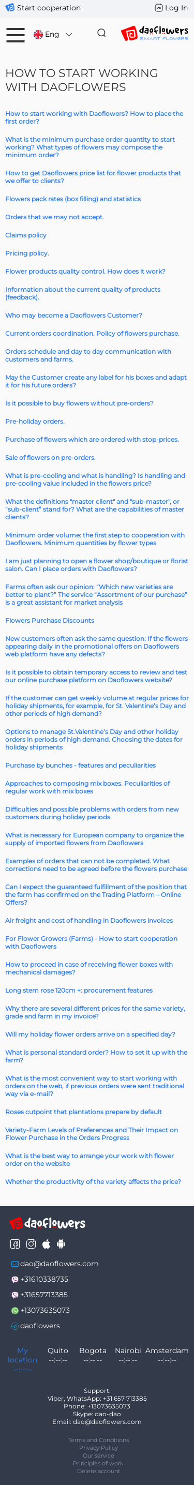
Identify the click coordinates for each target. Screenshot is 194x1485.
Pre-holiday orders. (35, 421)
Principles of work (98, 1463)
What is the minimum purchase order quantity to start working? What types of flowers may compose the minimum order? (90, 147)
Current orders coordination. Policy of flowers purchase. (92, 333)
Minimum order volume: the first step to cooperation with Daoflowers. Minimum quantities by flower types (95, 539)
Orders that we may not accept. (54, 217)
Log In (176, 7)
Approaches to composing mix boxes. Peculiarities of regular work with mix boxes (87, 787)
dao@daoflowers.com (59, 1263)
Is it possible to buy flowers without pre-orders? (79, 403)
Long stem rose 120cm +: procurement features (79, 990)
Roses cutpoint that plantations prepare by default (83, 1112)
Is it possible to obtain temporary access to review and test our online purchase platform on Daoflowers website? (96, 676)
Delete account (98, 1471)
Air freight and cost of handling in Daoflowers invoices (89, 920)
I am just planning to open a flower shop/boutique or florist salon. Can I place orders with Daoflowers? (96, 565)
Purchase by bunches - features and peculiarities (80, 765)
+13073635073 (45, 1310)
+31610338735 (44, 1279)
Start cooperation (49, 7)
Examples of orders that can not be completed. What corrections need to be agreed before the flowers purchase (96, 865)
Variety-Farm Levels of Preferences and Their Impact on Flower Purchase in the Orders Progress (91, 1134)
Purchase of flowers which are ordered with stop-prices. (92, 439)
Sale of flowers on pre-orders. (50, 457)
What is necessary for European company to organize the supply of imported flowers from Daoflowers (94, 839)
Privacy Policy (98, 1447)
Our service (98, 1455)
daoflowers (40, 1325)
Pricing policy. (27, 253)
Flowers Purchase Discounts (49, 620)
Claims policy (26, 235)
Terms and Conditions (98, 1440)
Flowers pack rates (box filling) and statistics (73, 199)
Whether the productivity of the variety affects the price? (93, 1182)
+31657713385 (44, 1294)
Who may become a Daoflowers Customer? (73, 315)
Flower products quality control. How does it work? (85, 271)
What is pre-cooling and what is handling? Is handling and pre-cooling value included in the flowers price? (95, 479)
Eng (53, 34)
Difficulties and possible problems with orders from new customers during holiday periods (92, 813)
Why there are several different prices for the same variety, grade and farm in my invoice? (95, 1012)
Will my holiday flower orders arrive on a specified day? (90, 1034)
